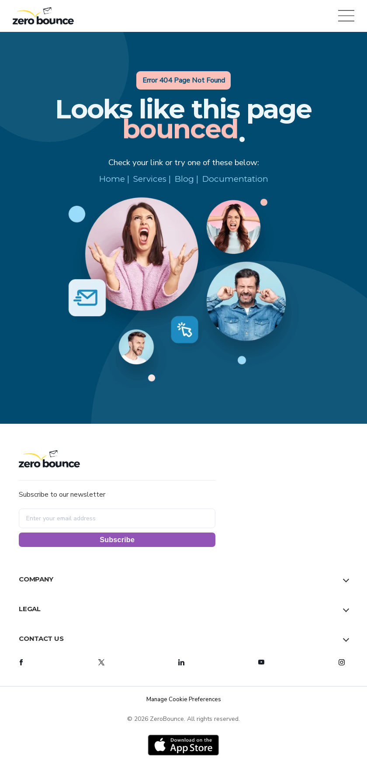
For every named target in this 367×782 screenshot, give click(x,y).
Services (149, 179)
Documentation (235, 179)
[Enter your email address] (117, 518)
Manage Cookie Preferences (183, 699)
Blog (184, 179)
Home (112, 179)
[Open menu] (344, 15)
